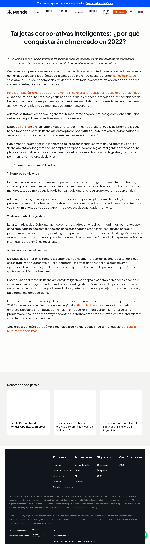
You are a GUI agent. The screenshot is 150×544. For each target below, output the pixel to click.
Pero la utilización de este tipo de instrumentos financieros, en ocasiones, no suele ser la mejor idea (73, 92)
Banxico (25, 126)
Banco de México (124, 75)
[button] (57, 465)
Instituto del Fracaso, (87, 305)
